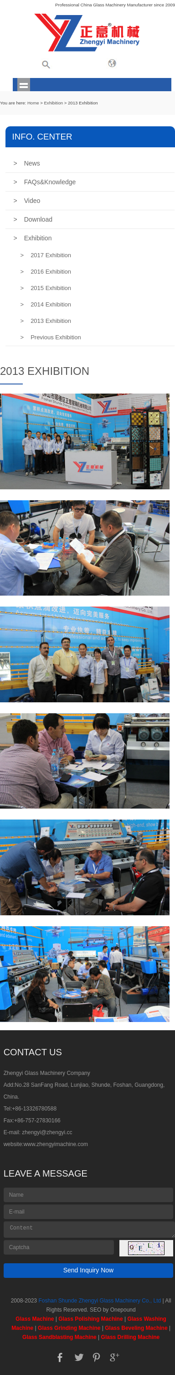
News (27, 163)
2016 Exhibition (46, 271)
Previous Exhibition (51, 337)
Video (27, 200)
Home (33, 102)
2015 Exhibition (46, 288)
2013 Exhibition (46, 320)
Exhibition (53, 102)
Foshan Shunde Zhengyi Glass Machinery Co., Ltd (99, 1300)
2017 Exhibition (46, 255)
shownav (24, 84)
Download (33, 219)
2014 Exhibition (46, 304)
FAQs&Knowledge (45, 182)
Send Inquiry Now (88, 1270)
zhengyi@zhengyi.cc (47, 1132)
